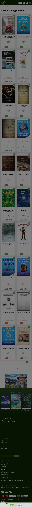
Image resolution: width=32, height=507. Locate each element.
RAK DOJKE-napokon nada (23, 278)
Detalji (10, 46)
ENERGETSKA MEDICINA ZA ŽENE (23, 70)
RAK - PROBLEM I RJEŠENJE (8, 278)
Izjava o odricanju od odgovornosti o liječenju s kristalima (12, 480)
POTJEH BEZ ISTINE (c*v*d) (23, 243)
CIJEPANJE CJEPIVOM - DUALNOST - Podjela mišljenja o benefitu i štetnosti (8, 37)
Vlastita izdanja (4, 442)
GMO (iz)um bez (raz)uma (8, 105)
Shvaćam (12, 505)
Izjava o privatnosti (4, 477)
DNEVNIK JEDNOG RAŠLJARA (8, 70)
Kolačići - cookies (4, 479)
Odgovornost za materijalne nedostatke (8, 471)
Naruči (6, 46)
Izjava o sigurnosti (4, 474)
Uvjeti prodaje (3, 466)
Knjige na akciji (4, 446)
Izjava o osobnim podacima (6, 475)
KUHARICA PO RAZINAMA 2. (23, 174)
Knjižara (2, 440)
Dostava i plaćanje (4, 463)
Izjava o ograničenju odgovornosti (7, 472)
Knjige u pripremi (4, 448)
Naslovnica (3, 6)
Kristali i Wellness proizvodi (6, 443)
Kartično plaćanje (4, 467)
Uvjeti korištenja (6, 461)
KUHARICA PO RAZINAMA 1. (8, 174)
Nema (6, 323)
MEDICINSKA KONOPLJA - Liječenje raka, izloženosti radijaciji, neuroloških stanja (8, 210)
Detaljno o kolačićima (18, 505)
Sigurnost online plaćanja (8, 485)
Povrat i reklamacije (5, 469)
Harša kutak (4, 438)
